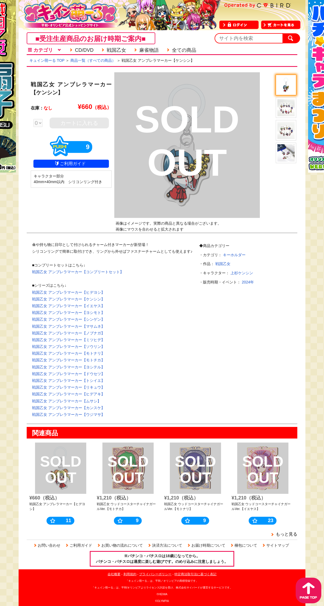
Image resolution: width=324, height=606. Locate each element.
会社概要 (114, 574)
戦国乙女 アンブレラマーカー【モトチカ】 (68, 360)
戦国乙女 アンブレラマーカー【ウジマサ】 (68, 414)
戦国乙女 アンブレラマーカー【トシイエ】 (68, 380)
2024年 (248, 282)
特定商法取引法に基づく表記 (195, 574)
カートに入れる (79, 123)
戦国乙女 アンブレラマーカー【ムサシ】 (66, 401)
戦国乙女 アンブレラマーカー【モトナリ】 (68, 353)
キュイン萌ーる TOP (46, 60)
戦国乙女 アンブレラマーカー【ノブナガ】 (68, 333)
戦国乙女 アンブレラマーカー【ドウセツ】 (68, 374)
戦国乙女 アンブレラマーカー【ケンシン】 (68, 299)
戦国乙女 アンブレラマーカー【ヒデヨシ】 (68, 292)
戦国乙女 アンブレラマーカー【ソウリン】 (68, 346)
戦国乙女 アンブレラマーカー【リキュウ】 (68, 387)
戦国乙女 (222, 264)
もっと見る (286, 534)
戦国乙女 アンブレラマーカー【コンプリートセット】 (78, 272)
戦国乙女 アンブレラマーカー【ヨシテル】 (68, 367)
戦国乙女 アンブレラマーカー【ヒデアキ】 (68, 394)
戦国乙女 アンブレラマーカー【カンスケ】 (68, 408)
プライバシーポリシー (155, 574)
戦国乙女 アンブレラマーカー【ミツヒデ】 (68, 340)
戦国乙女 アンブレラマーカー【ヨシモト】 (68, 312)
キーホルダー (234, 255)
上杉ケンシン (241, 273)
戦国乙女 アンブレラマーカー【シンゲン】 (68, 319)
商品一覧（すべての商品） (93, 60)
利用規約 (129, 574)
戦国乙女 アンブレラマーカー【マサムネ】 (68, 326)
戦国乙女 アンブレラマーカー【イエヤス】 (68, 306)
